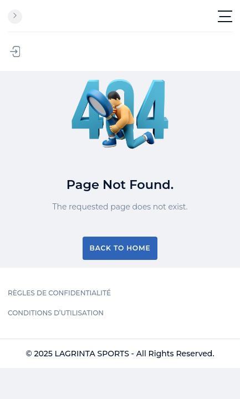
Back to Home (120, 248)
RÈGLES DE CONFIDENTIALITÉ (59, 293)
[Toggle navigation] (225, 16)
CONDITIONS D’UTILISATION (56, 313)
